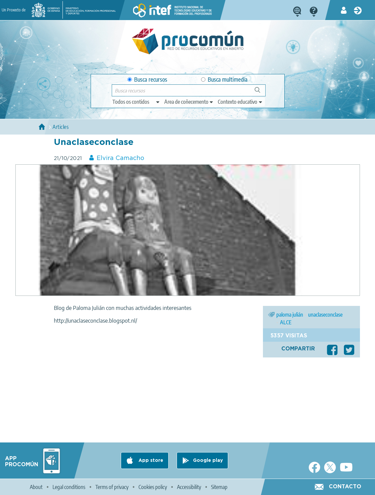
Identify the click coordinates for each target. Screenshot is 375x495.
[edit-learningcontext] (240, 101)
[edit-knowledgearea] (189, 101)
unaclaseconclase (325, 314)
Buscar (260, 92)
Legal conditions (69, 487)
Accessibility (189, 487)
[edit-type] (136, 101)
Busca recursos (147, 79)
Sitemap (219, 487)
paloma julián (289, 314)
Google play (208, 461)
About (36, 487)
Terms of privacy (111, 487)
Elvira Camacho (120, 158)
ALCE (285, 322)
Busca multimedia (224, 79)
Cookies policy (152, 487)
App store (150, 461)
